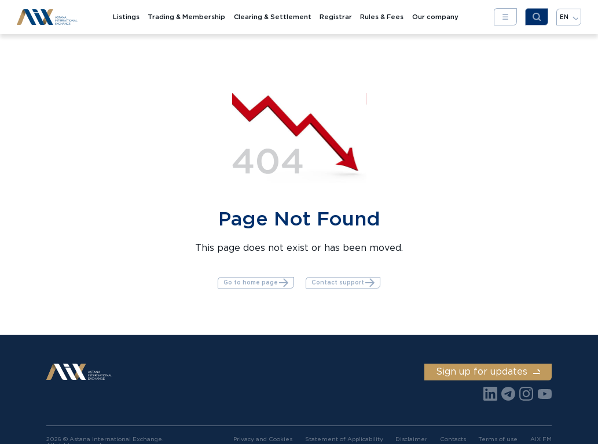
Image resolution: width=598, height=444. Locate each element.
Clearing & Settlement (272, 17)
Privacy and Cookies (262, 438)
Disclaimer (411, 438)
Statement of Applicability (344, 438)
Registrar (336, 17)
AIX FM (541, 438)
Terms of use (498, 438)
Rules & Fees (381, 17)
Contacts (453, 438)
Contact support (343, 282)
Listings (126, 17)
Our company (435, 17)
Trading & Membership (186, 17)
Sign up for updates (488, 371)
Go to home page (256, 282)
